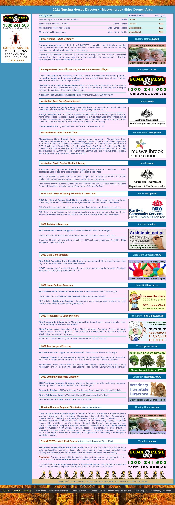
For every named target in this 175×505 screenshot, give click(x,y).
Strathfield (109, 430)
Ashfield (81, 413)
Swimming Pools (64, 151)
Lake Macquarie (112, 423)
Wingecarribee (90, 432)
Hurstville (56, 423)
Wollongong (118, 432)
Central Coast (98, 418)
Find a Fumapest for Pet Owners (65, 400)
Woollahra (43, 435)
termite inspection (56, 452)
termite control (80, 452)
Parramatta (99, 428)
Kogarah (86, 423)
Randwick (43, 430)
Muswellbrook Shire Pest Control (74, 76)
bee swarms (110, 87)
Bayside (42, 416)
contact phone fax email (91, 139)
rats (48, 87)
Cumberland (53, 421)
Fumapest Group (77, 481)
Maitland (74, 425)
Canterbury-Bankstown (77, 418)
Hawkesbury (100, 421)
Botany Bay (82, 416)
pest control (119, 447)
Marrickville (94, 425)
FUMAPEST (46, 464)
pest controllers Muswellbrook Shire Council (106, 85)
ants (75, 87)
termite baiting (110, 452)
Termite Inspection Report (65, 464)
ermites (55, 457)
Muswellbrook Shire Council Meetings (68, 141)
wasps (122, 87)
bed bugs (98, 87)
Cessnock (112, 418)
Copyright (62, 481)
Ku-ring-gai (97, 423)
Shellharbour (73, 430)
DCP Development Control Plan (54, 146)
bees (100, 450)
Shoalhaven (86, 430)
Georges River (77, 421)
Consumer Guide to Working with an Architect (60, 240)
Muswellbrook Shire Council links (57, 139)
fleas (54, 87)
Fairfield (64, 421)
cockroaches (65, 87)
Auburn (91, 413)
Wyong (53, 435)
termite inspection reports (73, 90)
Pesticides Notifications (82, 144)
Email (144, 481)
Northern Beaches (82, 428)
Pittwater (120, 428)
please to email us (69, 59)
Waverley (63, 432)
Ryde (63, 430)
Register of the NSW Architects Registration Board (81, 235)
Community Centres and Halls (88, 151)
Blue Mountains (67, 416)
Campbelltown (117, 416)
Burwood (95, 416)
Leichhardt (51, 425)
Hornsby (121, 421)
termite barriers (95, 452)
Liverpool (63, 425)
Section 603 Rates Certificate (87, 146)
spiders (82, 87)
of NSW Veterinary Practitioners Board (66, 390)
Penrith (110, 428)
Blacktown (53, 416)
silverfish (116, 450)
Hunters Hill (44, 423)
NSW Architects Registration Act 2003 (101, 240)
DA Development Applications (54, 144)
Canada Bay (45, 418)
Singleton (98, 430)
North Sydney (65, 428)
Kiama (77, 423)
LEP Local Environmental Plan (109, 144)
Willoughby (76, 432)
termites (42, 90)
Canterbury (59, 418)
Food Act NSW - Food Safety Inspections (107, 141)
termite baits (54, 90)
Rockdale (54, 430)
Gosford (89, 421)
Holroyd (111, 421)
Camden (105, 416)
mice (90, 87)
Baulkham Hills (117, 413)
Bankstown (102, 413)
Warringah (51, 432)
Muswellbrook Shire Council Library (102, 148)
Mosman (106, 425)
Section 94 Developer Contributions (66, 148)
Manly (83, 425)
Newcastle (51, 428)
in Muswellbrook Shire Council (90, 291)
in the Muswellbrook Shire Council (74, 230)
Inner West (67, 423)
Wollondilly (105, 432)
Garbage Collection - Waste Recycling (68, 153)
